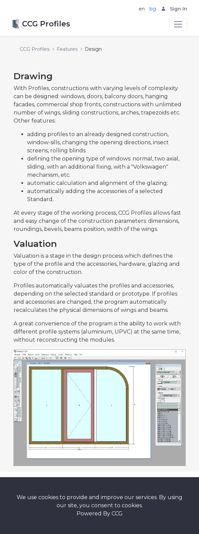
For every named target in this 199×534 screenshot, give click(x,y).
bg (153, 9)
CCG (117, 513)
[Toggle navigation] (178, 24)
